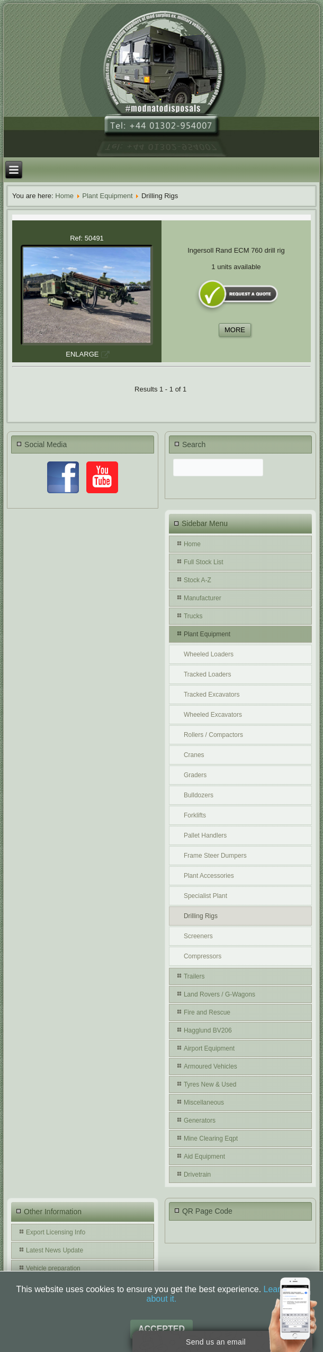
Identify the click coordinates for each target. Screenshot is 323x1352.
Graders (195, 775)
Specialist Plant (205, 896)
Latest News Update (54, 1250)
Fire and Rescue (207, 1012)
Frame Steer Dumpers (215, 855)
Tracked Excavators (212, 694)
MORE (235, 330)
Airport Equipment (209, 1048)
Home (64, 196)
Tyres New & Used (210, 1084)
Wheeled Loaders (209, 654)
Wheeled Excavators (213, 714)
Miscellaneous (204, 1102)
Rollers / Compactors (213, 735)
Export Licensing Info (55, 1232)
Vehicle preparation (53, 1268)
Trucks (193, 616)
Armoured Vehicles (210, 1066)
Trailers (194, 976)
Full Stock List (203, 562)
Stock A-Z (197, 580)
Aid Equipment (204, 1156)
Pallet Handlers (205, 835)
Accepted (161, 1328)
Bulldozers (198, 795)
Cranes (194, 755)
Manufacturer (202, 598)
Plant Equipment (107, 196)
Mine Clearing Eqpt (211, 1138)
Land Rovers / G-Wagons (219, 994)
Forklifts (195, 815)
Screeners (198, 936)
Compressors (202, 956)
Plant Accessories (209, 875)
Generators (200, 1120)
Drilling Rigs (201, 916)
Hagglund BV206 (208, 1030)
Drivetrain (197, 1174)
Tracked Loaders (207, 674)
